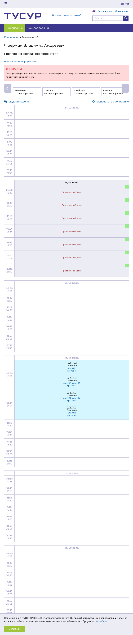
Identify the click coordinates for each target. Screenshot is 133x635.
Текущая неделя (16, 101)
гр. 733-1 (71, 370)
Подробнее (101, 621)
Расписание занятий (67, 15)
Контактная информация (20, 61)
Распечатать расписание (110, 101)
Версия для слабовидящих (112, 11)
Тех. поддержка (38, 27)
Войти (125, 3)
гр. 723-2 (71, 385)
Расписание (15, 27)
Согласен (14, 628)
